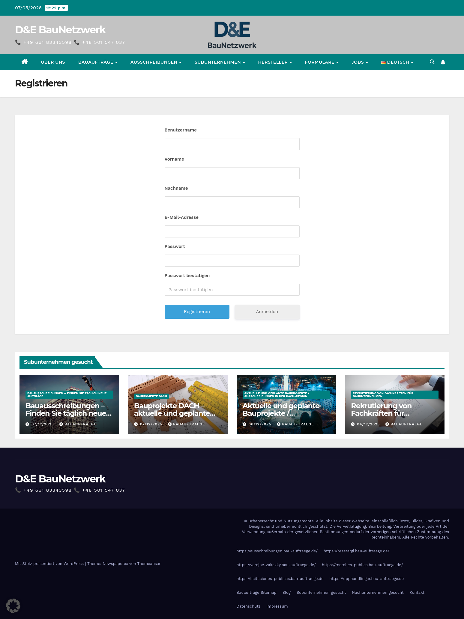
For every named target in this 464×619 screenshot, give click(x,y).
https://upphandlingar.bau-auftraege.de (366, 578)
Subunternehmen (218, 62)
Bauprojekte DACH (151, 396)
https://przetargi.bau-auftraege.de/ (356, 551)
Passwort (175, 246)
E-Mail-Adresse (182, 217)
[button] (432, 62)
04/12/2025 (369, 424)
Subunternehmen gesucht (321, 592)
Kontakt (417, 592)
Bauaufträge (96, 62)
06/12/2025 (260, 424)
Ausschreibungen (154, 62)
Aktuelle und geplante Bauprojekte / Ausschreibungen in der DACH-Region (277, 394)
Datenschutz (249, 606)
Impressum (277, 606)
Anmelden (267, 311)
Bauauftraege (78, 424)
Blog (287, 592)
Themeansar (149, 563)
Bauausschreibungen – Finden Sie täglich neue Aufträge (66, 394)
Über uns (53, 62)
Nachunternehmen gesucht (377, 592)
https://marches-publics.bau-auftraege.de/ (362, 565)
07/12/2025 (43, 424)
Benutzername (181, 130)
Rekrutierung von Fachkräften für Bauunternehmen (383, 394)
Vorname (174, 159)
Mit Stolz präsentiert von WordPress (50, 563)
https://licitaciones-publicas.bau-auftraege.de (280, 578)
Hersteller (273, 62)
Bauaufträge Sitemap (257, 592)
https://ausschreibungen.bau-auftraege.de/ (277, 551)
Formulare (320, 62)
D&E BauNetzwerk (60, 29)
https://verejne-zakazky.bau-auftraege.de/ (276, 565)
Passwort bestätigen (187, 275)
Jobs (358, 62)
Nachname (176, 188)
